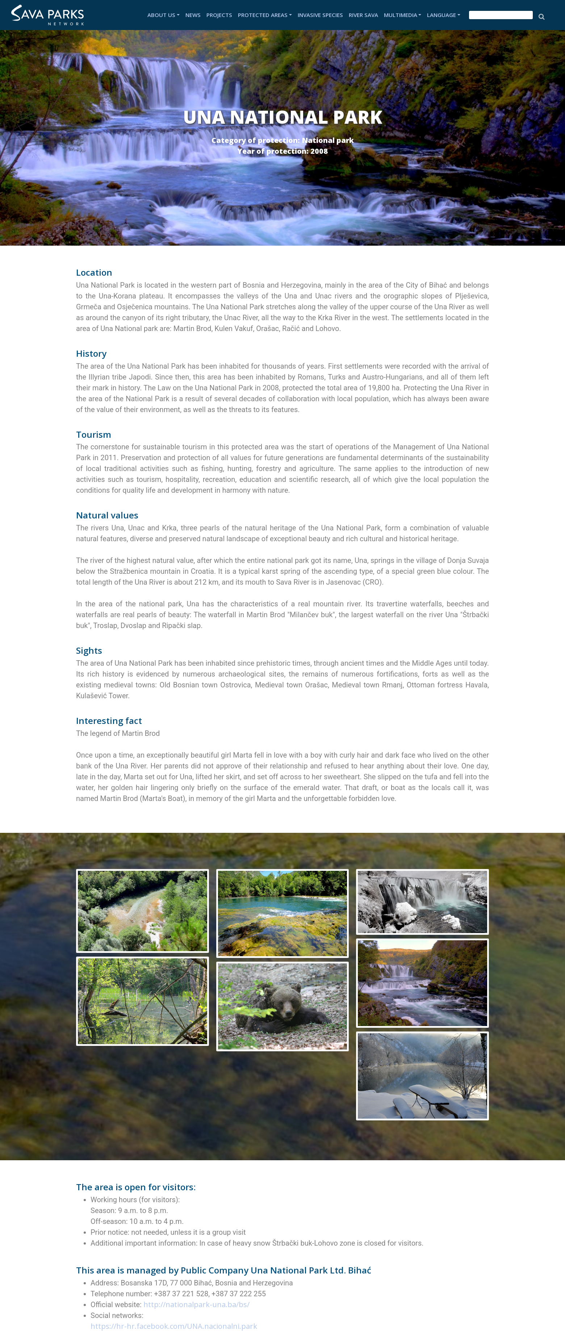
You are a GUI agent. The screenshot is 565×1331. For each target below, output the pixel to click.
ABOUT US (161, 14)
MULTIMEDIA (400, 14)
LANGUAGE (441, 14)
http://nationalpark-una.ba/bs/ (197, 1304)
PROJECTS (219, 14)
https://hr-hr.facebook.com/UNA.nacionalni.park (174, 1326)
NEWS (193, 14)
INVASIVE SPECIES (320, 14)
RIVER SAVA (363, 14)
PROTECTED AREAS (263, 14)
